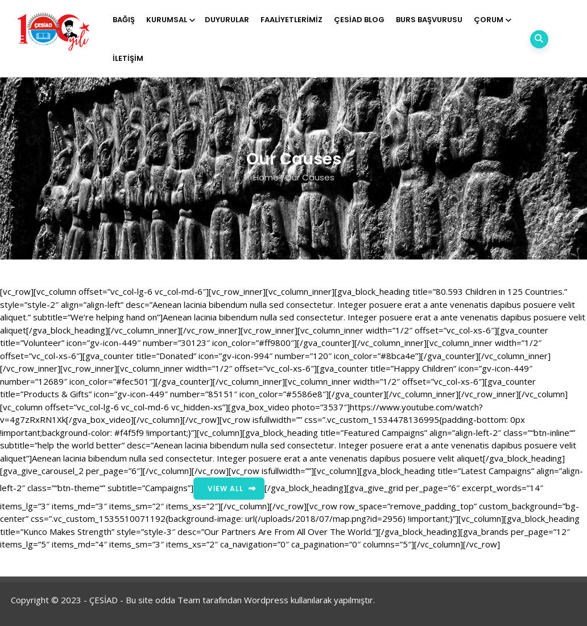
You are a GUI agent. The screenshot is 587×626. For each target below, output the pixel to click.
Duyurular (227, 19)
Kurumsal (169, 19)
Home (266, 177)
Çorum (492, 19)
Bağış (124, 19)
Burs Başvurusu (429, 19)
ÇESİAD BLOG (359, 19)
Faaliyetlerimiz (292, 19)
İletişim (128, 58)
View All (225, 488)
